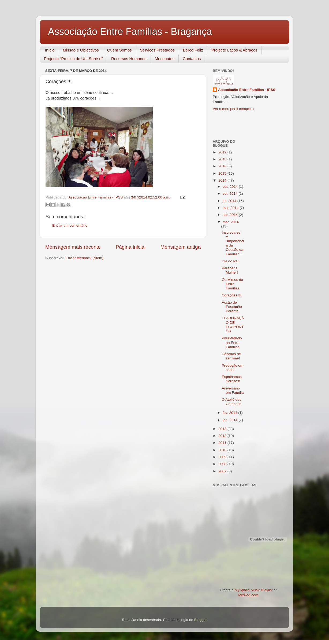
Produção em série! (232, 367)
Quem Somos (119, 50)
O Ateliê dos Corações (231, 402)
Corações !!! (231, 295)
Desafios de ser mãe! (231, 356)
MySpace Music (247, 590)
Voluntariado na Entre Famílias (232, 342)
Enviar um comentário (69, 225)
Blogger (200, 620)
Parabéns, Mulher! (230, 270)
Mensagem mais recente (73, 247)
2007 (222, 471)
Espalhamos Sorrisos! (232, 379)
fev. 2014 (230, 413)
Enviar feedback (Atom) (84, 258)
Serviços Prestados (157, 50)
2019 (222, 152)
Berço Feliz (193, 50)
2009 (222, 457)
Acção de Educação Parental (232, 306)
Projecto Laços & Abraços (234, 50)
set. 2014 (230, 194)
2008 (222, 464)
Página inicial (130, 247)
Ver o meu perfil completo (233, 109)
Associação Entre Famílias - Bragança (130, 31)
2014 (222, 180)
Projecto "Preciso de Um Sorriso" (73, 58)
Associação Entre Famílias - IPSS (246, 90)
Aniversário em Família (233, 390)
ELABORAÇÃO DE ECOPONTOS (233, 324)
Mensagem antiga (180, 247)
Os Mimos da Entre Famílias (232, 284)
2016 (222, 166)
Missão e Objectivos (81, 50)
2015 (222, 173)
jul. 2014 (230, 201)
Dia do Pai (230, 261)
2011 (222, 443)
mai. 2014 (231, 208)
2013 (222, 429)
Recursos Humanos (129, 58)
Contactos (192, 58)
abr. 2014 (231, 215)
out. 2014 (231, 187)
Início (50, 50)
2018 (222, 159)
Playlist (267, 590)
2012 (222, 436)
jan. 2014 (230, 420)
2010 (222, 450)
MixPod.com (248, 595)
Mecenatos (164, 58)
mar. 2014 (231, 222)
